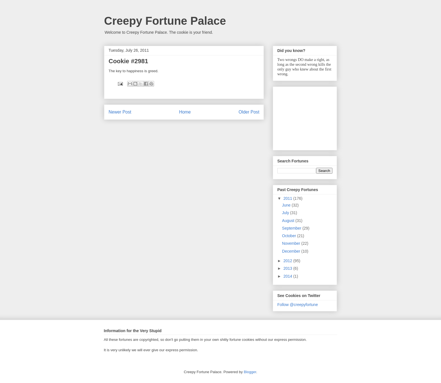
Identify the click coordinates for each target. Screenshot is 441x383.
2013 (288, 268)
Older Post (248, 112)
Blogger (250, 372)
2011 (288, 198)
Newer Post (120, 112)
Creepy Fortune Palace (165, 21)
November (291, 243)
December (291, 251)
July (286, 212)
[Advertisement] (305, 117)
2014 (288, 276)
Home (185, 112)
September (292, 228)
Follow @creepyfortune (297, 304)
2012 (288, 261)
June (287, 205)
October (289, 236)
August (288, 220)
